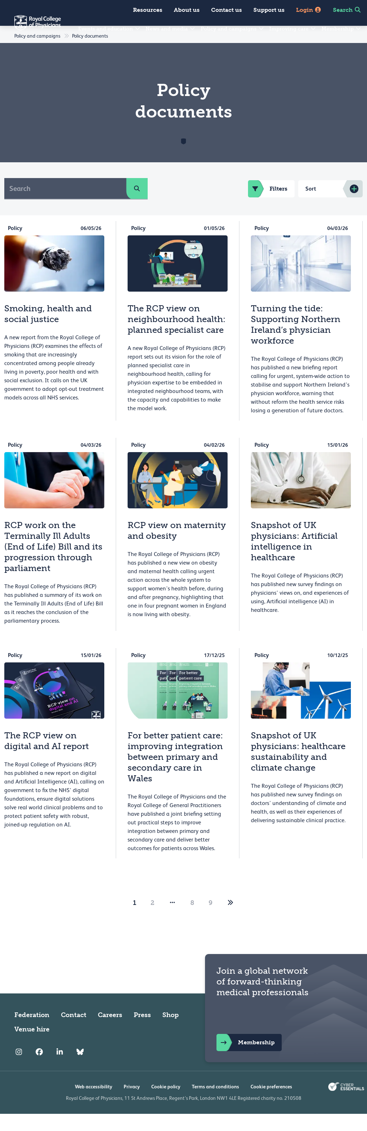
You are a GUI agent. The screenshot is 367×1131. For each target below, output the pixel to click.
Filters (267, 206)
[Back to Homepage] (30, 27)
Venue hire (31, 1046)
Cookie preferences (271, 1104)
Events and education (109, 29)
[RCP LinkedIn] (59, 1069)
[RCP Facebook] (39, 1069)
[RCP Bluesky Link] (80, 1069)
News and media (171, 29)
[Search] (65, 205)
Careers (110, 1032)
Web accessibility (93, 1104)
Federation (31, 1032)
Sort (310, 205)
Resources (147, 9)
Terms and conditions (215, 1104)
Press (142, 1032)
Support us (269, 9)
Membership (341, 29)
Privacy (132, 1104)
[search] (137, 205)
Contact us (226, 9)
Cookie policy (165, 1104)
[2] (230, 920)
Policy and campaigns (232, 29)
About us (187, 9)
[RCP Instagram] (19, 1069)
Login (308, 9)
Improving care (292, 29)
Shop (170, 1032)
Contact (73, 1032)
